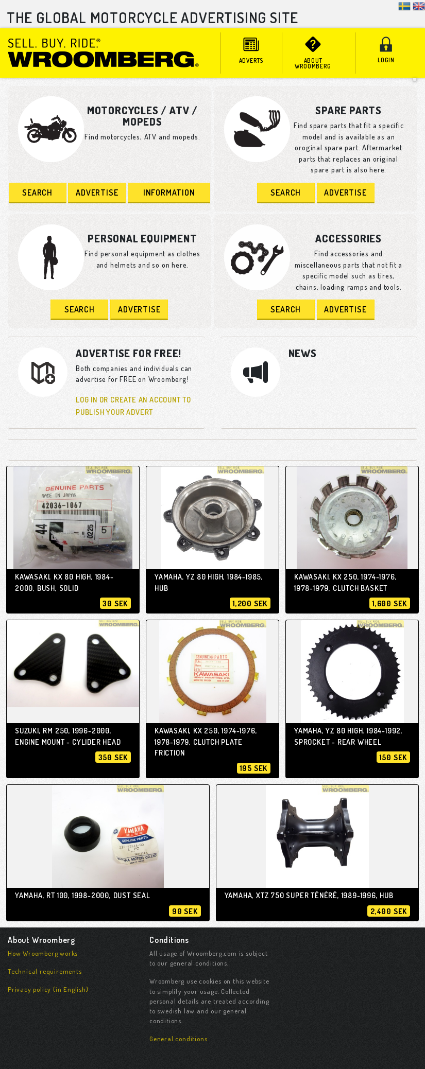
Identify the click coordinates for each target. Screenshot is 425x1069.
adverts (251, 50)
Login (386, 50)
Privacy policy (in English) (48, 989)
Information (169, 192)
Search (37, 192)
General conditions (178, 1039)
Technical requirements (45, 971)
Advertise (97, 192)
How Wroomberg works (43, 953)
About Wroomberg (312, 53)
